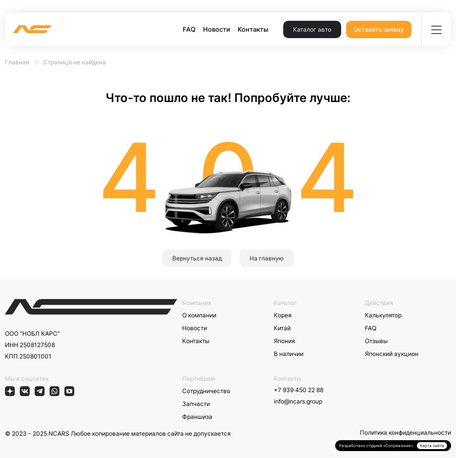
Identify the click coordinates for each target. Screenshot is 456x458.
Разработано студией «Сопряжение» (376, 445)
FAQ (189, 29)
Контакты (253, 29)
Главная (17, 62)
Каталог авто (312, 29)
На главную (267, 258)
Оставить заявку (379, 29)
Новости (216, 29)
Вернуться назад (197, 258)
